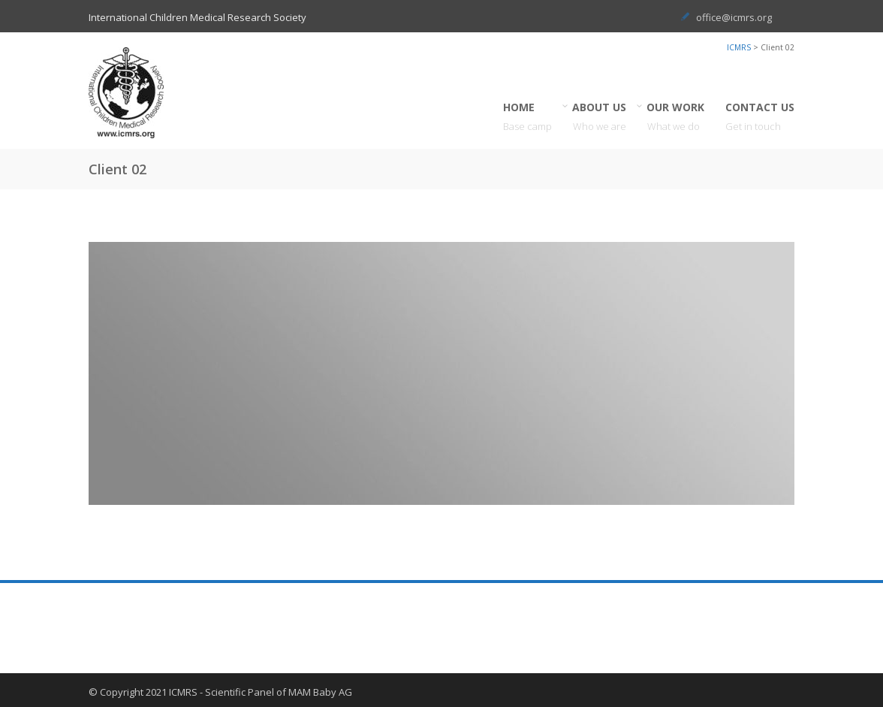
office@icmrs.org (734, 17)
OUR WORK (675, 117)
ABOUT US (599, 117)
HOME (527, 117)
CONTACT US (759, 117)
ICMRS (739, 47)
